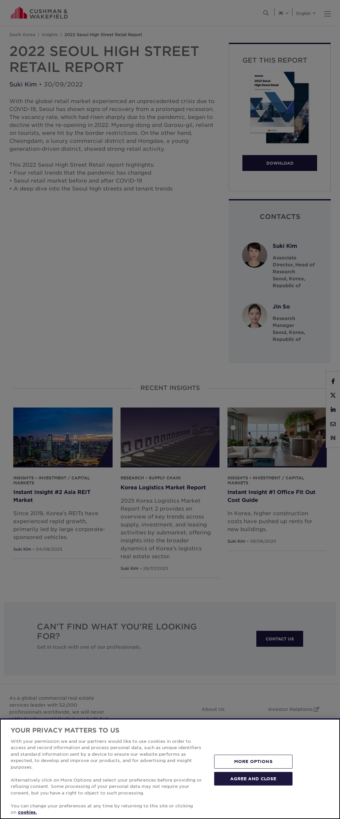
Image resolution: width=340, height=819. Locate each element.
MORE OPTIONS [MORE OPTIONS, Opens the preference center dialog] (253, 761)
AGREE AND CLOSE (253, 778)
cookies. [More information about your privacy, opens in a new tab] (27, 812)
